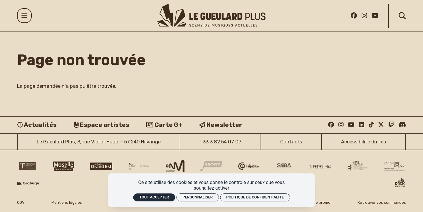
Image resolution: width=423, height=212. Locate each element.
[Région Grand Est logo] (101, 166)
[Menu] (24, 15)
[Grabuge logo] (28, 183)
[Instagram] (364, 15)
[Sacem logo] (211, 166)
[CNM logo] (175, 166)
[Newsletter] (220, 124)
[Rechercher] (402, 15)
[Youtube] (375, 15)
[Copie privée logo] (249, 166)
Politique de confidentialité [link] (255, 197)
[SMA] (284, 166)
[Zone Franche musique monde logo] (357, 166)
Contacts (291, 142)
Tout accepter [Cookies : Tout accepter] (154, 197)
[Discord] (402, 124)
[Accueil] (211, 15)
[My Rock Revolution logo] (400, 183)
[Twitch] (391, 124)
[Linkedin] (361, 124)
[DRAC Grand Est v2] (139, 166)
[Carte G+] (164, 124)
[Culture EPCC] (395, 166)
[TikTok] (371, 124)
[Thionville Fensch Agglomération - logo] (27, 166)
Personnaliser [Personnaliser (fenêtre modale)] (197, 197)
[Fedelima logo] (319, 166)
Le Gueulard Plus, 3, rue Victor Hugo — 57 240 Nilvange (99, 142)
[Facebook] (354, 15)
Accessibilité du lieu (363, 142)
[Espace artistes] (101, 124)
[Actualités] (37, 124)
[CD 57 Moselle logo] (64, 166)
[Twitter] (381, 124)
